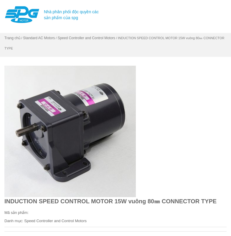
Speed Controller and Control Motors (86, 38)
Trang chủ (12, 38)
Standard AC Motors (39, 38)
